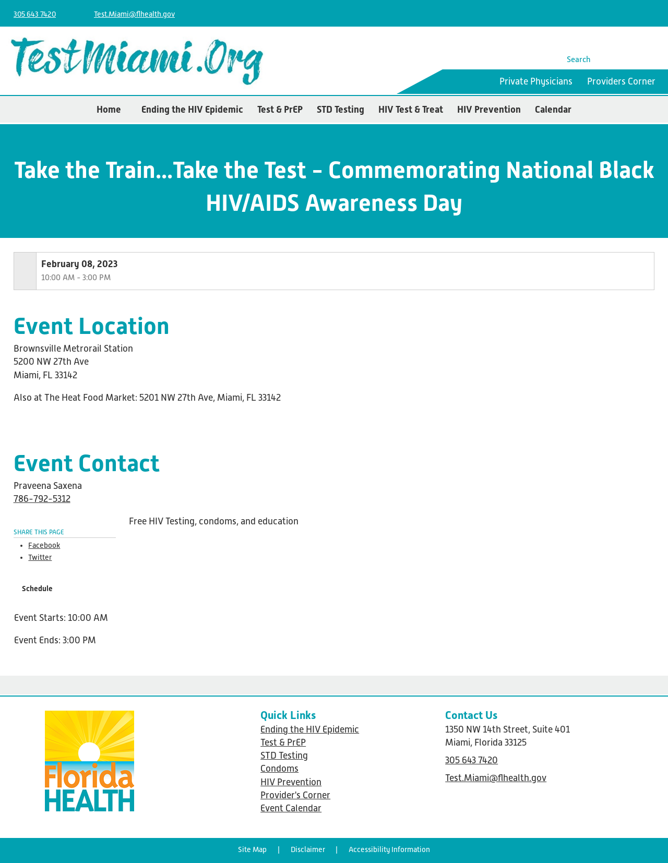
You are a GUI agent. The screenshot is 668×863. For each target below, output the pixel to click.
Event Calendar (290, 808)
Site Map (252, 849)
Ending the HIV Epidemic (192, 109)
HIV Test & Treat (410, 109)
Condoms (279, 768)
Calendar (553, 109)
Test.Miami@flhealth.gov (134, 14)
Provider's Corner (295, 795)
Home (109, 109)
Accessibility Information (389, 849)
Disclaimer (308, 849)
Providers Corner (621, 81)
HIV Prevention (489, 109)
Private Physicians (535, 81)
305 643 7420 (35, 14)
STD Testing (340, 109)
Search (579, 59)
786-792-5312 (42, 499)
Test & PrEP (280, 109)
